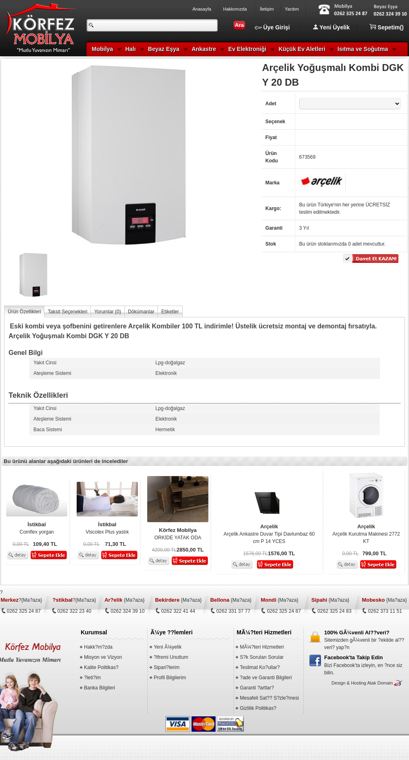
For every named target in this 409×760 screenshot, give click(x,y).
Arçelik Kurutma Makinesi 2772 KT (366, 534)
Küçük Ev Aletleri (302, 49)
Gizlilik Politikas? (258, 708)
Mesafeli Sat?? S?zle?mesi (269, 698)
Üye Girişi (272, 27)
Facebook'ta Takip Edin (353, 657)
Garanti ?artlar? (257, 688)
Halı (130, 49)
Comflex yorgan (37, 528)
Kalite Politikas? (101, 667)
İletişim (267, 9)
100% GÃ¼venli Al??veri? (356, 632)
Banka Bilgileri (99, 688)
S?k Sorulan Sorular (261, 657)
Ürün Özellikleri (24, 312)
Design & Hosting (349, 682)
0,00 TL (21, 544)
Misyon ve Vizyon (103, 657)
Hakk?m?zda (98, 647)
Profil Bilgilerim (170, 677)
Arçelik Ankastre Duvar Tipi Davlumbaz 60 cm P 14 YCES (269, 534)
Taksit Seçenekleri (67, 312)
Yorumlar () (107, 312)
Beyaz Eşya (163, 49)
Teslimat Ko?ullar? (260, 667)
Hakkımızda (235, 9)
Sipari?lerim (166, 667)
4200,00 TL (164, 550)
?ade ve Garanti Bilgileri (266, 677)
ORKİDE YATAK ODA (178, 533)
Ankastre (204, 49)
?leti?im (92, 677)
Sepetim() (386, 27)
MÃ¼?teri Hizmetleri (262, 647)
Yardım (292, 9)
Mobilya (102, 49)
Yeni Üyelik (331, 27)
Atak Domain (380, 682)
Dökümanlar (141, 312)
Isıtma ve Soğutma (363, 49)
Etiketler (170, 312)
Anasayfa (201, 9)
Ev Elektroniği (247, 49)
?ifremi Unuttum (171, 657)
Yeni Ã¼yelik (167, 647)
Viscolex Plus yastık (107, 528)
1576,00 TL (255, 553)
